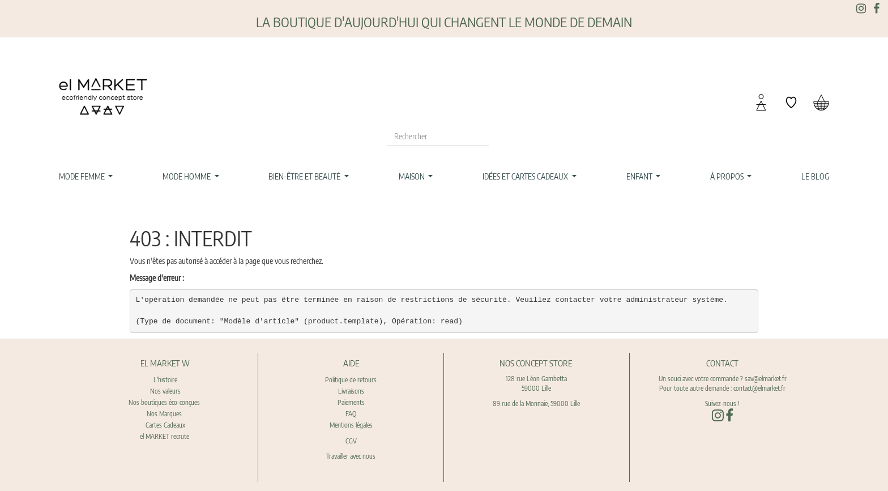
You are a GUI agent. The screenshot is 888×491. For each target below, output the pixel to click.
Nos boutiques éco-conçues (164, 402)
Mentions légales (351, 425)
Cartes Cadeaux (165, 425)
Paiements (351, 402)
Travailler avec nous (350, 456)
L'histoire (165, 379)
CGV (351, 441)
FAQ (350, 413)
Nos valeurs (165, 391)
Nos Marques (165, 413)
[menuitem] (815, 177)
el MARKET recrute (165, 436)
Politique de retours (351, 379)
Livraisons (351, 391)
